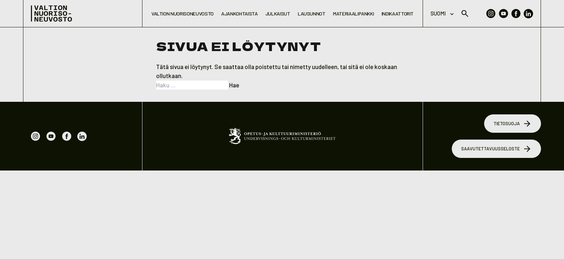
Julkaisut (277, 13)
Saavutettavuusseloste (496, 149)
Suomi (442, 13)
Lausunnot (312, 13)
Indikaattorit (398, 13)
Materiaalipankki (353, 13)
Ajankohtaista (239, 13)
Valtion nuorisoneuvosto (182, 13)
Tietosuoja (513, 123)
